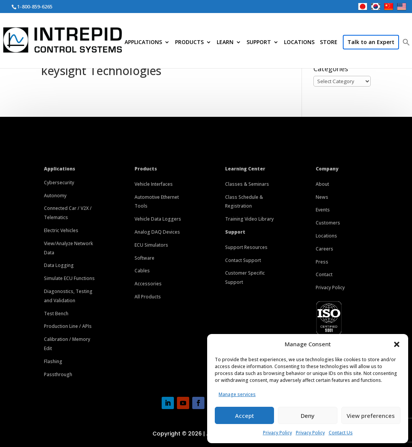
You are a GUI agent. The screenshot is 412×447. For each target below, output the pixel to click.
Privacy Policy (277, 432)
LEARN (225, 42)
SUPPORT (259, 42)
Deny (308, 415)
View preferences (371, 415)
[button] (397, 344)
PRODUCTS (189, 42)
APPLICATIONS (143, 42)
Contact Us (341, 432)
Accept (244, 415)
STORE (328, 42)
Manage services (237, 394)
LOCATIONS (299, 42)
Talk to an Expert (370, 42)
